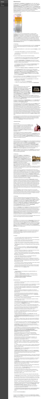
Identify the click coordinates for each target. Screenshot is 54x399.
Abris (36, 302)
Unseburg (32, 113)
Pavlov (14, 156)
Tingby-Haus (35, 175)
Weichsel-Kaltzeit (31, 220)
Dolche (17, 133)
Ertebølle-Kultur (31, 67)
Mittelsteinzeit (18, 25)
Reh (22, 202)
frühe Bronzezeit (18, 20)
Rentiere (31, 200)
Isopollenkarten (23, 223)
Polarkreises (21, 170)
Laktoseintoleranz (20, 74)
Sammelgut (27, 198)
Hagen (29, 93)
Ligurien (32, 95)
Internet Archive (36, 350)
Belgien (20, 95)
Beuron (38, 57)
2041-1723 (34, 383)
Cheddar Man (16, 72)
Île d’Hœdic (22, 89)
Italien (14, 96)
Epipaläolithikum (16, 34)
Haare (38, 73)
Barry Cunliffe (17, 244)
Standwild (28, 8)
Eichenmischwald (35, 224)
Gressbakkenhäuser (24, 175)
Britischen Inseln (19, 69)
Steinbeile (29, 92)
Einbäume (15, 149)
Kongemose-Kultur (19, 204)
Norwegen (35, 173)
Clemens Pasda (17, 361)
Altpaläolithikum (18, 29)
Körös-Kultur (23, 79)
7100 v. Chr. (24, 72)
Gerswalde (26, 104)
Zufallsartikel (2, 5)
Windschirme (15, 162)
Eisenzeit (18, 16)
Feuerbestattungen (18, 93)
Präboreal (32, 221)
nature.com (25, 384)
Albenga (21, 96)
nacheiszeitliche (26, 4)
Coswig (36, 113)
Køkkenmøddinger (32, 204)
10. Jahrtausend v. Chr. (37, 6)
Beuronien (26, 58)
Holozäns (27, 6)
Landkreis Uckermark (31, 104)
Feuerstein (22, 159)
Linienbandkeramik (29, 81)
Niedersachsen (28, 60)
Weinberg (36, 103)
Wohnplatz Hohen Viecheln (33, 202)
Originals (26, 350)
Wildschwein (26, 202)
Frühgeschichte (19, 15)
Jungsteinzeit (23, 5)
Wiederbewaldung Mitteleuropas (18, 6)
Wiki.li (2, 1)
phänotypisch (29, 72)
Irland (17, 92)
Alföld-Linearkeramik (17, 79)
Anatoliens (19, 37)
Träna (33, 171)
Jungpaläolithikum (16, 5)
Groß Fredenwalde (18, 104)
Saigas (33, 200)
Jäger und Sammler (24, 158)
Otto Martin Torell (37, 45)
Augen (30, 73)
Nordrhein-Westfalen (21, 60)
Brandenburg (32, 149)
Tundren (25, 222)
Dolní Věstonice (26, 155)
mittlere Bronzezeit (18, 19)
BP (22, 72)
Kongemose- (26, 67)
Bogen (14, 150)
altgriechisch (28, 3)
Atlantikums (15, 225)
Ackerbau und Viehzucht (17, 10)
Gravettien (20, 155)
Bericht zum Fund (17, 350)
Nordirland (30, 70)
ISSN (32, 322)
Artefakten (23, 303)
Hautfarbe (25, 73)
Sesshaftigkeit (15, 157)
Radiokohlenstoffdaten (30, 135)
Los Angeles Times (30, 313)
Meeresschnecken (24, 97)
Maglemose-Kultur (31, 179)
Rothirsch (20, 202)
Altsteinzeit (38, 4)
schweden (16, 88)
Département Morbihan (17, 90)
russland (24, 135)
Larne (28, 70)
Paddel (18, 149)
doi (14, 384)
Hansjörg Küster (17, 375)
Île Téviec (34, 93)
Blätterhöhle (25, 93)
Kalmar (29, 177)
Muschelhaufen (18, 189)
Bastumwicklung (35, 133)
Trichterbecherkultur (36, 82)
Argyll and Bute (32, 71)
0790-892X (34, 322)
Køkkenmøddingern (24, 302)
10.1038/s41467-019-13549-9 (19, 384)
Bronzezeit (18, 21)
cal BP (21, 98)
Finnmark (38, 170)
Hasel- (28, 224)
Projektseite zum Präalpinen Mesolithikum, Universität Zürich (23, 276)
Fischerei (35, 8)
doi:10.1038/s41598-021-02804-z (30, 329)
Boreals (38, 223)
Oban (20, 71)
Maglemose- (22, 67)
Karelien (27, 136)
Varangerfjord (31, 173)
